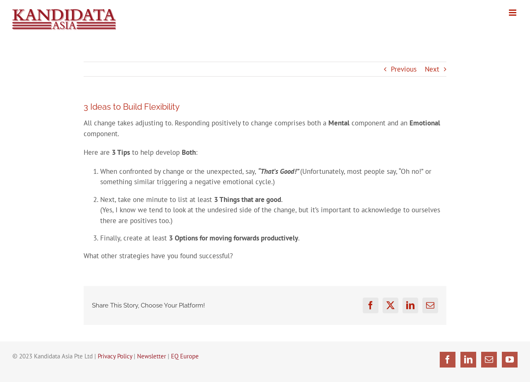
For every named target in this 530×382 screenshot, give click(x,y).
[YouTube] (510, 360)
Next (432, 69)
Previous (404, 69)
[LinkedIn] (468, 360)
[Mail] (489, 360)
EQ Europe (185, 356)
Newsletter (151, 356)
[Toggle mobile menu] (513, 12)
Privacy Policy (115, 356)
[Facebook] (447, 360)
